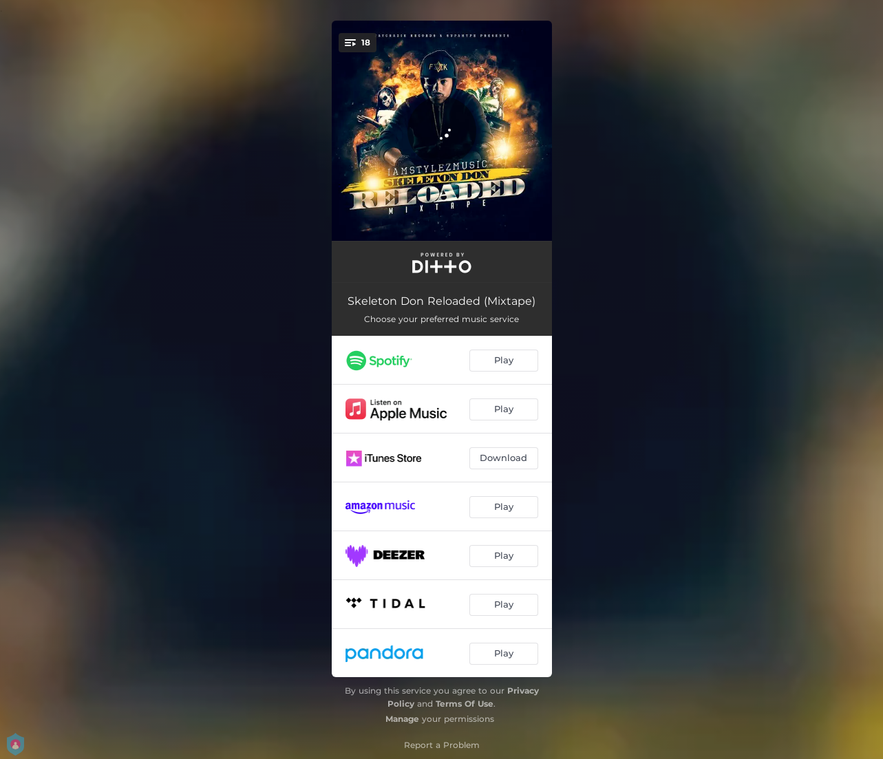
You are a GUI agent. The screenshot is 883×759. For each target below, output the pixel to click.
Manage (402, 719)
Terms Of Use (464, 703)
